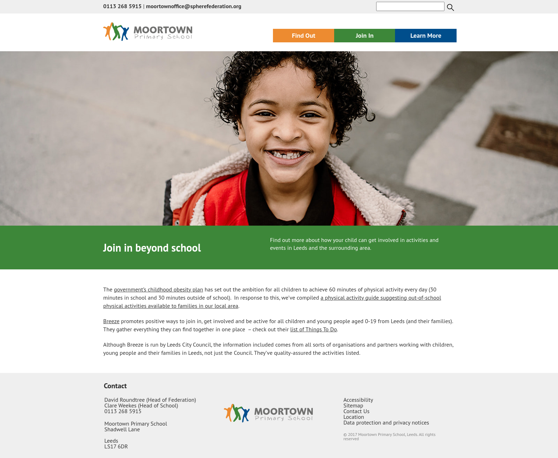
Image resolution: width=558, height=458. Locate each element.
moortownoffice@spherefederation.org (193, 6)
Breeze (111, 321)
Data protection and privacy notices (386, 422)
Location (353, 416)
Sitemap (353, 405)
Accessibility (358, 399)
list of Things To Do (313, 329)
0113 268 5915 (122, 6)
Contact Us (356, 411)
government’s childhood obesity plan (158, 289)
